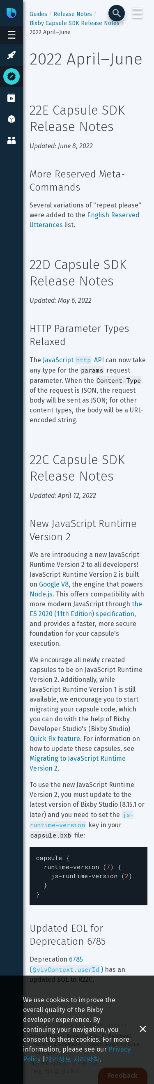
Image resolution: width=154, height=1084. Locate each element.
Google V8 (54, 584)
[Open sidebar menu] (11, 35)
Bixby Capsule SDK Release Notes (75, 23)
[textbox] (88, 874)
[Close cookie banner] (143, 1030)
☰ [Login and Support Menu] (137, 13)
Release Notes (72, 14)
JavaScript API (73, 360)
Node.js (41, 594)
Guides (38, 14)
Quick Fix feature (55, 739)
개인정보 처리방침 (72, 1059)
